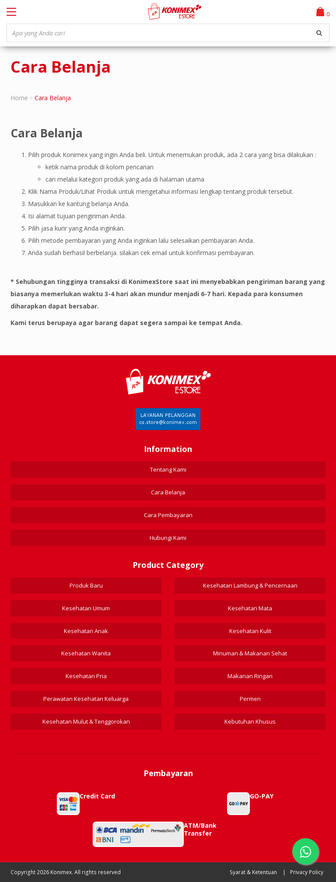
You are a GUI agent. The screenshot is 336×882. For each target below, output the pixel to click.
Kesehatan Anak (86, 631)
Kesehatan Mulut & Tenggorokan (86, 721)
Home (19, 98)
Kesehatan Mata (250, 608)
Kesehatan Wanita (86, 653)
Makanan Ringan (250, 676)
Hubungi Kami (168, 538)
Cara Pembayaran (168, 515)
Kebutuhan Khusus (250, 721)
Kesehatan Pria (86, 676)
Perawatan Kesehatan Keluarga (86, 699)
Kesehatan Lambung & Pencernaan (250, 585)
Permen (250, 699)
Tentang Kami (168, 469)
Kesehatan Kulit (250, 631)
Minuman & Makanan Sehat (250, 653)
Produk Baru (86, 585)
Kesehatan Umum (86, 608)
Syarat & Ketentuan (253, 872)
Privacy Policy (306, 872)
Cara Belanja (168, 492)
